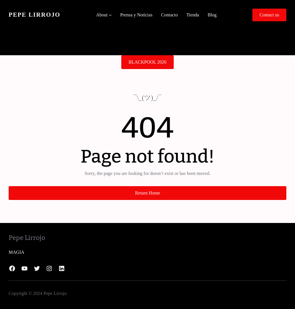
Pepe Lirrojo (34, 14)
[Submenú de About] (110, 15)
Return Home (147, 192)
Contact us (269, 14)
